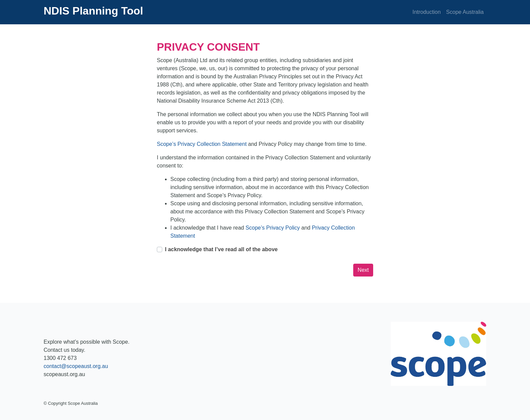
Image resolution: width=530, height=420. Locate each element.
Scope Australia (465, 12)
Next (363, 270)
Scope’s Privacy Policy (273, 228)
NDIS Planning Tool (93, 11)
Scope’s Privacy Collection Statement (202, 144)
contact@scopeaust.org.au (76, 366)
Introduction (426, 12)
